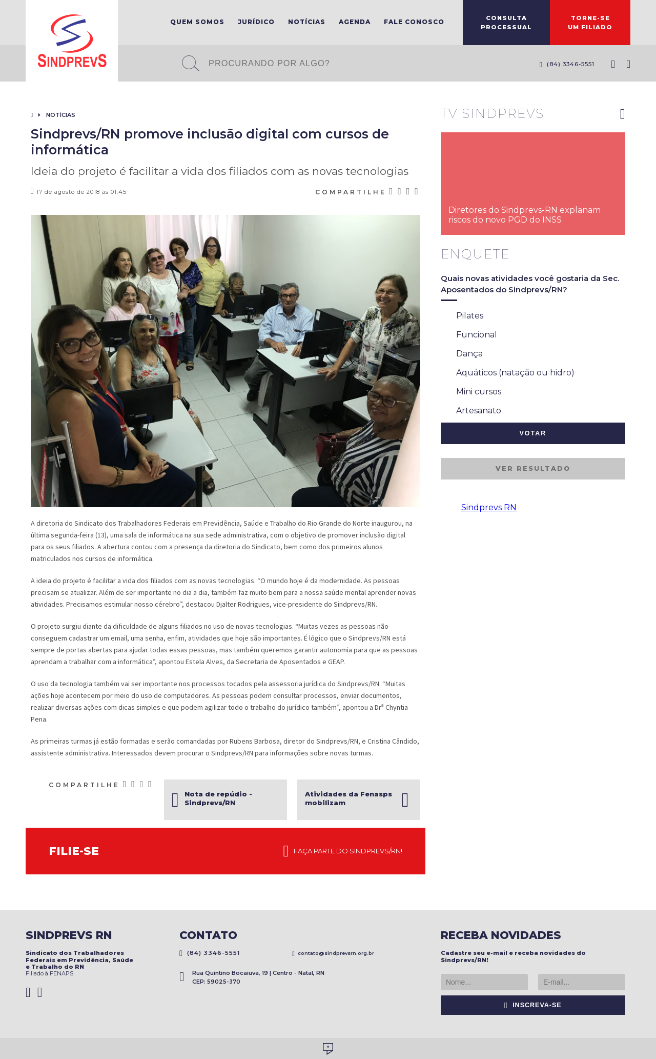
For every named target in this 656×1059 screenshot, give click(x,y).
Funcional (469, 335)
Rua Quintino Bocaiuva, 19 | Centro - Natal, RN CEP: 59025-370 (251, 977)
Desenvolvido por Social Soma (328, 1049)
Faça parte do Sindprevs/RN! (342, 851)
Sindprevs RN (489, 507)
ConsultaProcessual (506, 22)
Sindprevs (72, 41)
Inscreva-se (533, 1005)
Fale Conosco (414, 22)
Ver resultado (533, 468)
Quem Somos (197, 22)
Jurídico (256, 22)
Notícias (306, 22)
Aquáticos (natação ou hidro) (508, 373)
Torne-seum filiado (590, 22)
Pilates (462, 316)
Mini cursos (471, 392)
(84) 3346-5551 (566, 64)
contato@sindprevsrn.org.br (333, 953)
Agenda (355, 22)
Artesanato (471, 411)
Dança (462, 354)
